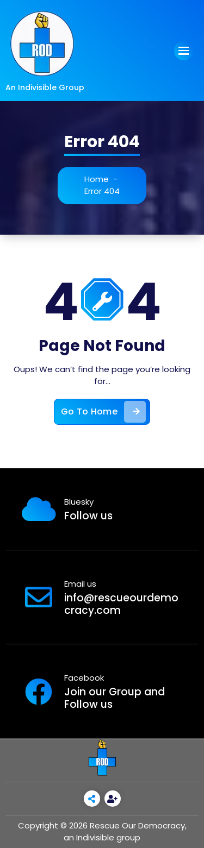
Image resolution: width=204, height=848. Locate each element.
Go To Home (103, 412)
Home (96, 179)
